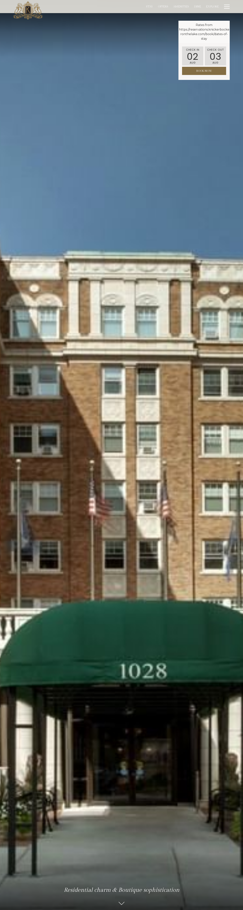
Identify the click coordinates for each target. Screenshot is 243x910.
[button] (192, 55)
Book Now (204, 70)
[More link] (225, 6)
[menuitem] (114, 6)
